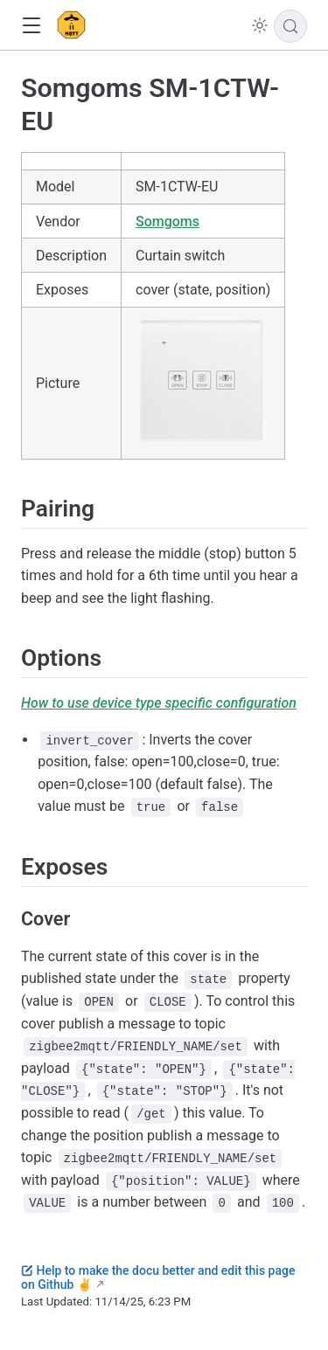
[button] (31, 26)
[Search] (290, 26)
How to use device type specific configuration (159, 703)
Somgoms (167, 221)
